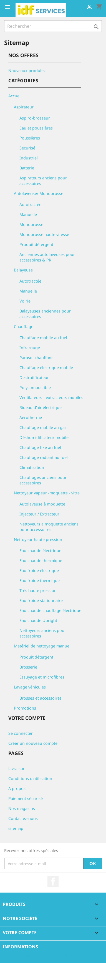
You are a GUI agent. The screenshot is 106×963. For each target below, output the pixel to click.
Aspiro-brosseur (34, 118)
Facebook (53, 881)
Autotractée (30, 204)
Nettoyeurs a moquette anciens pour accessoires (49, 526)
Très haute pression (38, 590)
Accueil (15, 95)
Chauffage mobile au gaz (43, 427)
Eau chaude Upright (38, 620)
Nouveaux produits (26, 70)
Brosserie (28, 667)
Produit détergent (36, 244)
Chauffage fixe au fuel (40, 447)
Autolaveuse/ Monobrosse (38, 193)
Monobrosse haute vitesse (44, 234)
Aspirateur (24, 107)
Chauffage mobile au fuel (43, 337)
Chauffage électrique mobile (46, 367)
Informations (20, 947)
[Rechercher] (53, 26)
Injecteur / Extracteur (39, 514)
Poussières (29, 138)
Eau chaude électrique (40, 550)
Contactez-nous (23, 818)
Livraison (17, 768)
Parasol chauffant (36, 357)
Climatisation (31, 467)
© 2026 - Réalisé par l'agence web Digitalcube (47, 956)
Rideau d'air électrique (40, 407)
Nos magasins (21, 808)
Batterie (26, 168)
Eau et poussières (36, 128)
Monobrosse (31, 224)
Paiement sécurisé (25, 798)
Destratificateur (34, 377)
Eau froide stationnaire (41, 600)
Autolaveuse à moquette (42, 504)
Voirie (25, 301)
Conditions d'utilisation (30, 778)
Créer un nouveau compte (32, 743)
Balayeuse (23, 270)
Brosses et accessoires (40, 698)
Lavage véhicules (30, 687)
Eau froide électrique (39, 570)
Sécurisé (27, 148)
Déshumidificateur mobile (44, 437)
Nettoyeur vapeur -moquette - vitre (47, 493)
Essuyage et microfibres (41, 677)
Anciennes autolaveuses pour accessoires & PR (47, 257)
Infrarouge (29, 347)
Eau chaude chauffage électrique (50, 610)
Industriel (28, 158)
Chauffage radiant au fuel (43, 457)
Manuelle (28, 214)
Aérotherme (30, 417)
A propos (17, 788)
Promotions (25, 708)
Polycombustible (35, 387)
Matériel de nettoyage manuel (42, 646)
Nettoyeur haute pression (38, 539)
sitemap (15, 828)
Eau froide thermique (39, 580)
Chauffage (23, 326)
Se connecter (20, 733)
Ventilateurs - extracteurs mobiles (51, 397)
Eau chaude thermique (40, 560)
